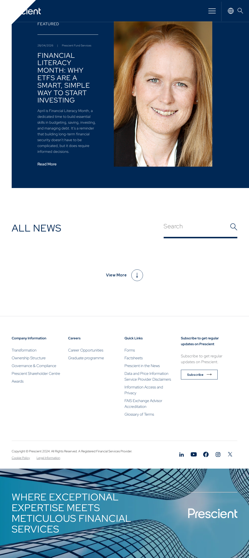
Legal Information (48, 458)
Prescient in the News (142, 365)
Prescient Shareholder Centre (36, 373)
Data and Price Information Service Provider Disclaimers (147, 376)
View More (124, 275)
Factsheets (133, 358)
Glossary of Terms (139, 414)
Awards (18, 381)
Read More (47, 164)
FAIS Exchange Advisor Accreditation (143, 403)
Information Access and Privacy (143, 390)
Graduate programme (86, 358)
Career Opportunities (85, 350)
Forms (129, 350)
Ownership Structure (29, 358)
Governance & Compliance (34, 365)
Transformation (24, 350)
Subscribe (195, 374)
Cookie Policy (21, 458)
